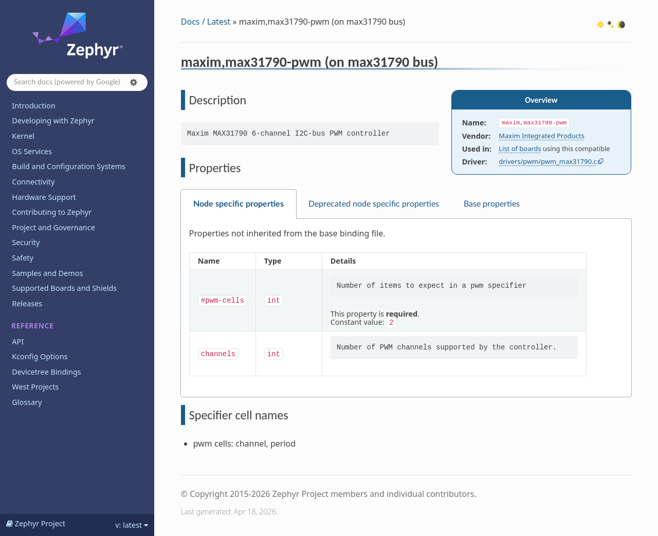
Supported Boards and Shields (64, 288)
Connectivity (33, 182)
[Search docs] (77, 82)
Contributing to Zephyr (52, 212)
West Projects (35, 387)
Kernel (23, 136)
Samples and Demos (47, 273)
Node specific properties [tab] (238, 204)
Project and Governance (53, 227)
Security (26, 242)
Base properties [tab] (492, 204)
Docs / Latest (206, 21)
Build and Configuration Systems (68, 166)
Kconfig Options (39, 356)
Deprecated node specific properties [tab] (373, 204)
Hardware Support (44, 197)
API (18, 341)
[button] (133, 82)
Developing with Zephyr (53, 120)
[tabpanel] (406, 308)
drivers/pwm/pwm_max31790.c (547, 161)
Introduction (34, 105)
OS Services (32, 151)
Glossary (27, 402)
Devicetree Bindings (46, 372)
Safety (22, 258)
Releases (27, 303)
